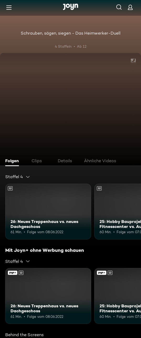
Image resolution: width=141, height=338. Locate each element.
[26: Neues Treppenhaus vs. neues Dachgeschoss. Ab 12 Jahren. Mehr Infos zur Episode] (48, 211)
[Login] (130, 7)
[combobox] (18, 177)
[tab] (13, 161)
